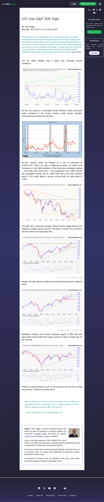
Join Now (94, 53)
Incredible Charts (40, 434)
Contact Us (39, 495)
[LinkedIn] (39, 488)
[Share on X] (97, 9)
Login (73, 4)
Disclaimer (72, 495)
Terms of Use (76, 52)
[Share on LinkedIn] (100, 9)
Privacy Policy (50, 495)
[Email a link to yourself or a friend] (94, 13)
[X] (44, 488)
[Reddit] (65, 488)
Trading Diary (29, 436)
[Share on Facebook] (94, 9)
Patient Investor (43, 436)
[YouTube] (49, 488)
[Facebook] (54, 488)
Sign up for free (88, 4)
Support (30, 495)
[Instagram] (60, 488)
